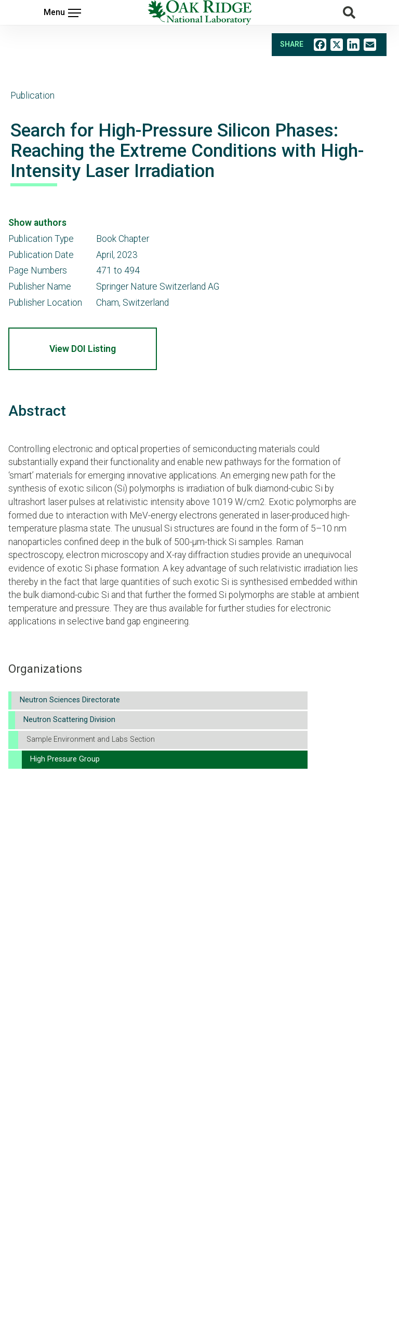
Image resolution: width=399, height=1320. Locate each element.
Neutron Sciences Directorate (70, 700)
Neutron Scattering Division (69, 719)
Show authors (37, 222)
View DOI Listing (82, 349)
